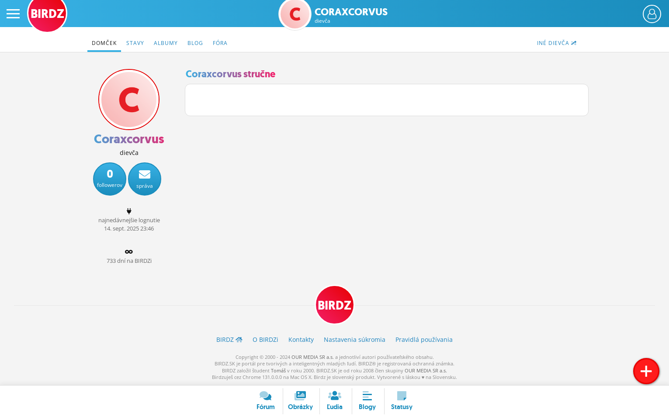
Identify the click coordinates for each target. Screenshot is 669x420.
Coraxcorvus (351, 15)
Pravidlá (424, 339)
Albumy (166, 43)
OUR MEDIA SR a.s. (312, 357)
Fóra (220, 43)
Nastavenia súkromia (354, 339)
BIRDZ (334, 305)
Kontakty (301, 339)
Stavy (135, 43)
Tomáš (278, 370)
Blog (195, 43)
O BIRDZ (265, 339)
